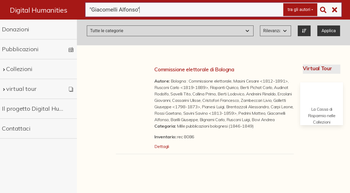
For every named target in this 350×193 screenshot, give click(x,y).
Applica (329, 30)
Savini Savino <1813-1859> (210, 113)
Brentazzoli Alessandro (247, 106)
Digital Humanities (38, 10)
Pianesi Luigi (213, 106)
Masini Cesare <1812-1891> (260, 81)
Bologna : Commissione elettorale (201, 81)
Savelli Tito (180, 93)
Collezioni (19, 69)
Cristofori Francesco (220, 100)
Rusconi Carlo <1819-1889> (181, 87)
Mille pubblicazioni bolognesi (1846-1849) (215, 126)
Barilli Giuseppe (184, 119)
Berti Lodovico (231, 93)
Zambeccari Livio (256, 100)
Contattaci (16, 128)
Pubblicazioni (20, 49)
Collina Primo (204, 93)
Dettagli (161, 146)
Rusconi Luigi (238, 119)
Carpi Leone (282, 106)
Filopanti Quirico (224, 87)
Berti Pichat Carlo (256, 87)
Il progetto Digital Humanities (34, 108)
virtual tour (21, 88)
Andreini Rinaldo (261, 93)
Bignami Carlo (212, 119)
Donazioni (15, 29)
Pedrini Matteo (252, 113)
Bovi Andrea (263, 119)
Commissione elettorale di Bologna (194, 69)
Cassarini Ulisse (186, 100)
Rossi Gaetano (167, 113)
